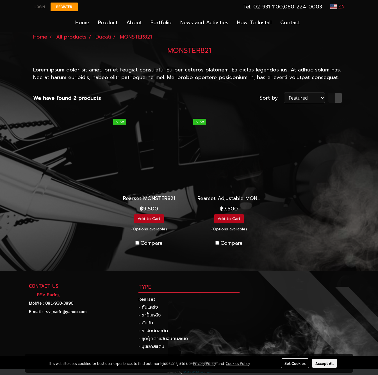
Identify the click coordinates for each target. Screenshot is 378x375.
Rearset (146, 299)
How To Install (254, 22)
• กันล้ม (145, 323)
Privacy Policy (204, 363)
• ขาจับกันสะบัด (153, 330)
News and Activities (204, 22)
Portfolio (161, 22)
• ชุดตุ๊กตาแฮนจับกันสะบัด (163, 338)
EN (337, 7)
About (134, 22)
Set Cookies (295, 363)
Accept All (324, 363)
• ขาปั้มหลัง (149, 315)
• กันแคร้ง (148, 307)
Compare (151, 243)
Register (64, 7)
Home (82, 22)
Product (108, 22)
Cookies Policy (238, 363)
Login (40, 7)
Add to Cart (149, 219)
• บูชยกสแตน (151, 346)
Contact (290, 22)
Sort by (271, 98)
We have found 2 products (67, 98)
